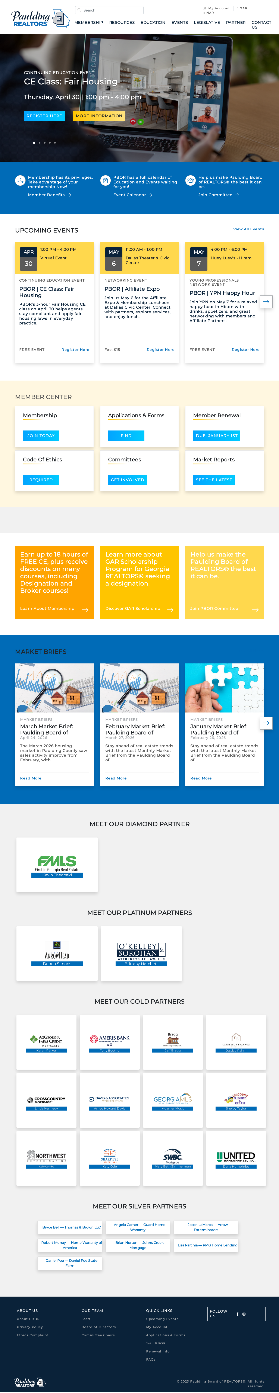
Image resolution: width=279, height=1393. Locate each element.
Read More (31, 779)
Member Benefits (49, 196)
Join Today (41, 437)
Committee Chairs (98, 1336)
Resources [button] (123, 23)
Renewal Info (158, 1352)
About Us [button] (27, 1312)
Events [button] (181, 23)
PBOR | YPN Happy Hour (222, 294)
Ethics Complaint (32, 1336)
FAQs (151, 1360)
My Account (215, 9)
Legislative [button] (208, 23)
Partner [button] (237, 23)
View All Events (248, 230)
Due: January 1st (217, 437)
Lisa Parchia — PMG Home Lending (208, 1246)
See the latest (214, 481)
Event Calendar (133, 196)
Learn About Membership (47, 609)
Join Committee (218, 196)
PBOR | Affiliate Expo (132, 290)
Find (126, 437)
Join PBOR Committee (214, 609)
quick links (159, 1312)
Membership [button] (90, 23)
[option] (139, 99)
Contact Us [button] (263, 25)
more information (99, 117)
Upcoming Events (162, 1320)
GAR (241, 9)
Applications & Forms (165, 1336)
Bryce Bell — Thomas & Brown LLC (71, 1228)
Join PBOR (156, 1344)
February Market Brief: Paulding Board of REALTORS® (135, 730)
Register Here (76, 351)
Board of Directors (99, 1328)
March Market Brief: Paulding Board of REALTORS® (46, 730)
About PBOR (28, 1320)
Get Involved (127, 481)
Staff (86, 1320)
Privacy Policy (30, 1328)
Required (41, 481)
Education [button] (154, 23)
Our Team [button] (92, 1312)
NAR (207, 13)
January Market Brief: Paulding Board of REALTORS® (218, 730)
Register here (44, 117)
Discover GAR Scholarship (132, 609)
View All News (250, 652)
